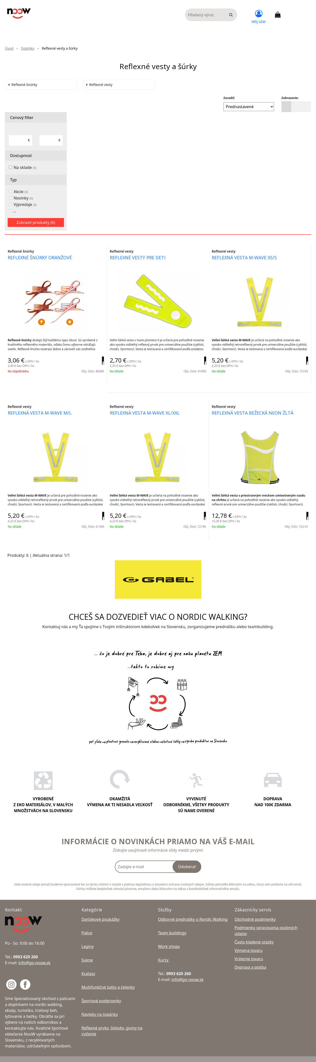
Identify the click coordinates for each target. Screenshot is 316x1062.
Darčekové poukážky (100, 910)
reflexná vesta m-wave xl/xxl (147, 411)
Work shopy (169, 938)
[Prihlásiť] (259, 16)
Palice (86, 924)
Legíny (87, 938)
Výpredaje (25, 206)
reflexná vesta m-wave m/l (42, 411)
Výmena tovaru (249, 941)
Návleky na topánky (99, 1005)
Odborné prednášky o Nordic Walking (193, 910)
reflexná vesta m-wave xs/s (246, 261)
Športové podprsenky (101, 992)
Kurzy (163, 951)
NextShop (202, 1055)
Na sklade (25, 169)
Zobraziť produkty (36, 224)
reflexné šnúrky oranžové (42, 261)
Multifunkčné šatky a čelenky (108, 978)
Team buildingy (172, 924)
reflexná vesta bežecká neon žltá (255, 411)
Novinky (23, 200)
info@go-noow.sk (35, 954)
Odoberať (187, 858)
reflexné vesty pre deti (139, 261)
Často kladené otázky (254, 933)
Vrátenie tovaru (249, 950)
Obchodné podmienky (255, 910)
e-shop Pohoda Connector (230, 1055)
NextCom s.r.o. (263, 1055)
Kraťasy (88, 965)
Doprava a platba (250, 958)
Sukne (87, 951)
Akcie (21, 194)
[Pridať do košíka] (95, 366)
